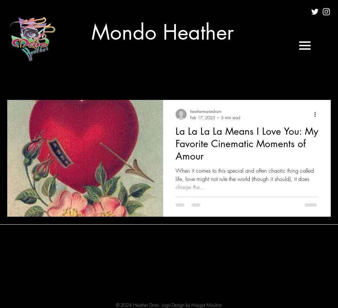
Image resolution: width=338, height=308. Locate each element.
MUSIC (106, 79)
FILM (79, 79)
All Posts (16, 79)
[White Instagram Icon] (326, 12)
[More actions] (317, 114)
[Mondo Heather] (163, 32)
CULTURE (49, 79)
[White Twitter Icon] (315, 12)
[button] (305, 45)
